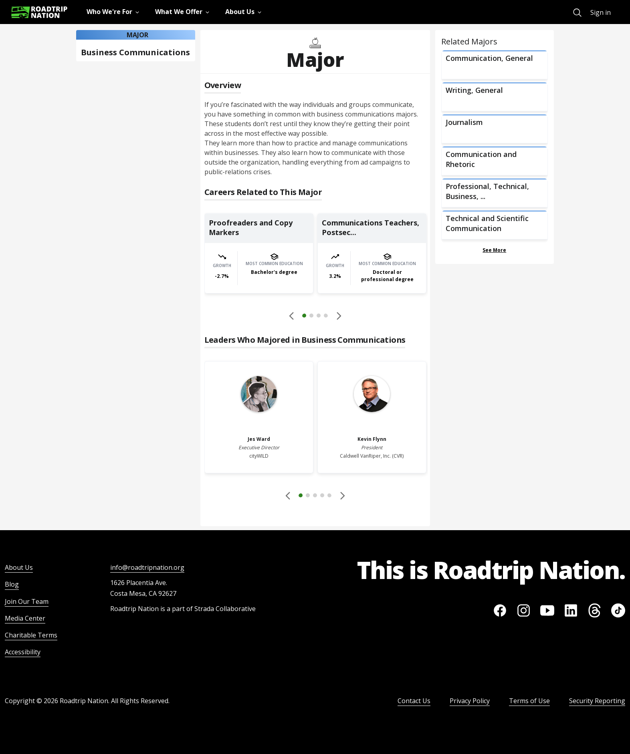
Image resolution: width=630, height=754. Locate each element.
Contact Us (414, 700)
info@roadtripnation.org (147, 567)
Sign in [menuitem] (600, 12)
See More (494, 250)
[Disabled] (292, 316)
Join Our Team (26, 601)
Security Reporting (597, 700)
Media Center (25, 618)
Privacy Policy (470, 700)
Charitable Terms (31, 635)
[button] (315, 317)
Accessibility (22, 651)
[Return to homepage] (39, 12)
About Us (19, 567)
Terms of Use (529, 700)
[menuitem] (577, 13)
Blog (12, 584)
